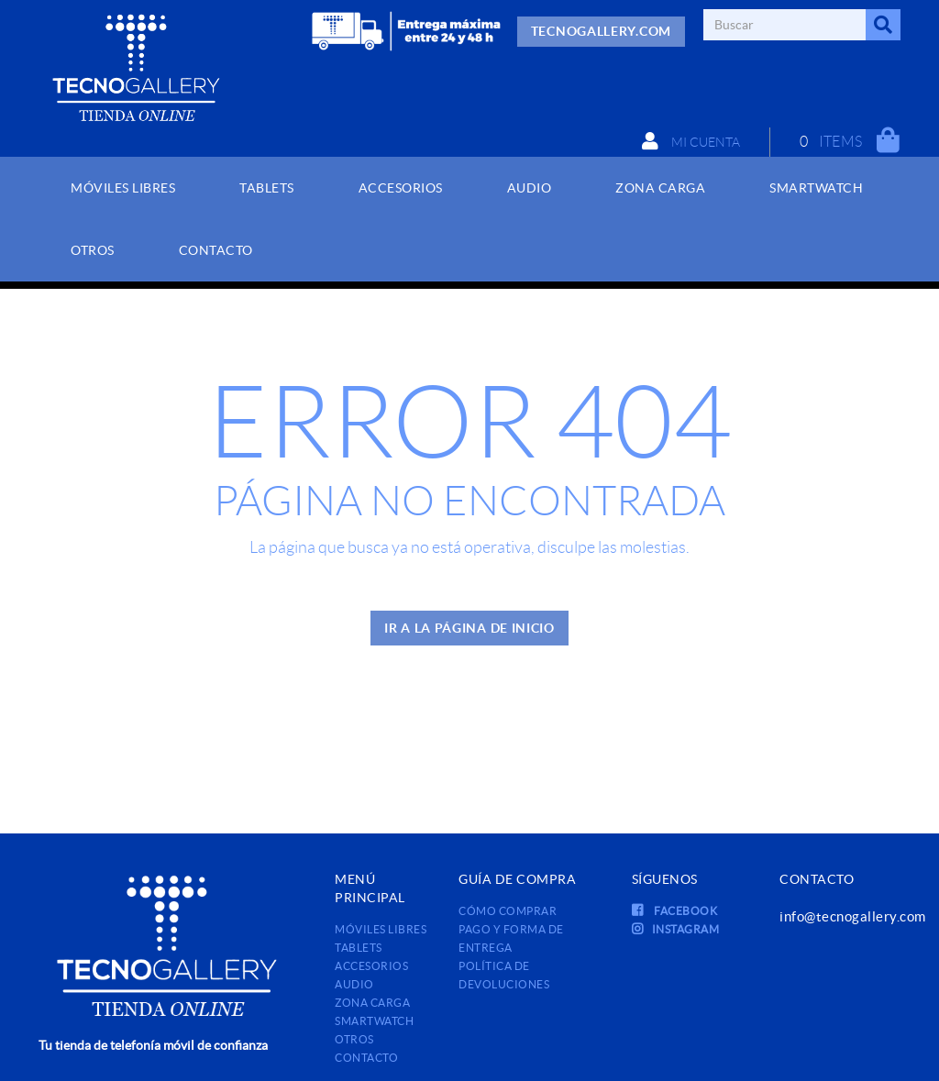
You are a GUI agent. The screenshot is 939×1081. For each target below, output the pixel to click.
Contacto (366, 1058)
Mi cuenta (691, 141)
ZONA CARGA (372, 1003)
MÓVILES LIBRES (380, 929)
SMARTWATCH (374, 1021)
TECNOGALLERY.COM (601, 31)
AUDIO (354, 984)
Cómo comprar (507, 911)
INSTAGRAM (676, 929)
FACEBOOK (675, 911)
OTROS (354, 1039)
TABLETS (358, 948)
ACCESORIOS (371, 966)
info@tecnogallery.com (852, 916)
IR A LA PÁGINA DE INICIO (469, 628)
